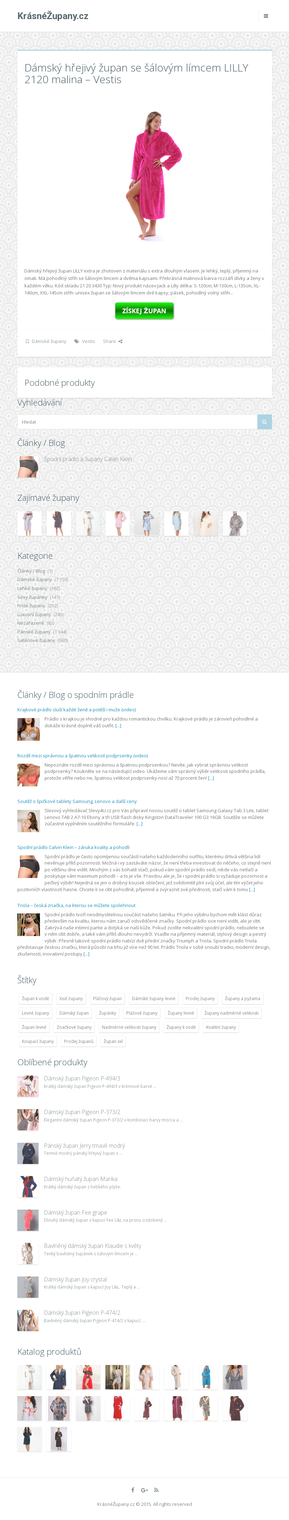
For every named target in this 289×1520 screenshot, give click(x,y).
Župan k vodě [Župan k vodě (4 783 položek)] (35, 999)
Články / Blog (31, 571)
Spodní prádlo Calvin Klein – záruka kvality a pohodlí (73, 847)
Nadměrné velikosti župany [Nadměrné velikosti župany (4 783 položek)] (129, 1027)
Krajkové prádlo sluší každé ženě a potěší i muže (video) (76, 709)
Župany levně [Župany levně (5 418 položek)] (181, 1013)
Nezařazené (30, 623)
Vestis (88, 341)
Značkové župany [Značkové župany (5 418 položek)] (74, 1027)
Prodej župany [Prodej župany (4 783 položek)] (200, 999)
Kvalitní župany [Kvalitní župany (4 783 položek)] (221, 1027)
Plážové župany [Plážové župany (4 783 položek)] (141, 1013)
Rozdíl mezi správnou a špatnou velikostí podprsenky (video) (82, 755)
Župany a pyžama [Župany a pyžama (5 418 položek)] (242, 999)
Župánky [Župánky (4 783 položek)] (107, 1013)
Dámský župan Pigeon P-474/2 (82, 1313)
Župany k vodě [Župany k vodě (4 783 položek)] (181, 1027)
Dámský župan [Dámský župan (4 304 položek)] (74, 1013)
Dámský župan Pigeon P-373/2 (82, 1112)
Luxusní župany (34, 614)
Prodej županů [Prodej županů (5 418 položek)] (78, 1041)
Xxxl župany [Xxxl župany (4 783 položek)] (71, 999)
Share (112, 341)
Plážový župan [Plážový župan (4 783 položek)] (107, 999)
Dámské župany (49, 341)
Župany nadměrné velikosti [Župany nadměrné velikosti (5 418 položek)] (231, 1013)
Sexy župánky (32, 597)
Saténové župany (36, 640)
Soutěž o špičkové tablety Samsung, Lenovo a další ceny (77, 801)
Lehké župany (32, 588)
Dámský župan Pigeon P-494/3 (82, 1078)
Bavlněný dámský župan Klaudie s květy (92, 1246)
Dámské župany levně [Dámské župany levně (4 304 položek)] (153, 999)
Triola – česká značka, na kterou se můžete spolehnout (76, 905)
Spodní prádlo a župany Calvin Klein (88, 459)
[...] (118, 725)
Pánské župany (34, 632)
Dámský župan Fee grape (75, 1212)
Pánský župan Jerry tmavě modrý (84, 1145)
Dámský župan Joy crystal (75, 1279)
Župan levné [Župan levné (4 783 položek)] (34, 1027)
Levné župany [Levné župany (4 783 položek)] (35, 1013)
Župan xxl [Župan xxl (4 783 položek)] (113, 1041)
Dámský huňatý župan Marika (80, 1179)
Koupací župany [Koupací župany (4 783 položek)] (38, 1041)
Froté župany (31, 605)
